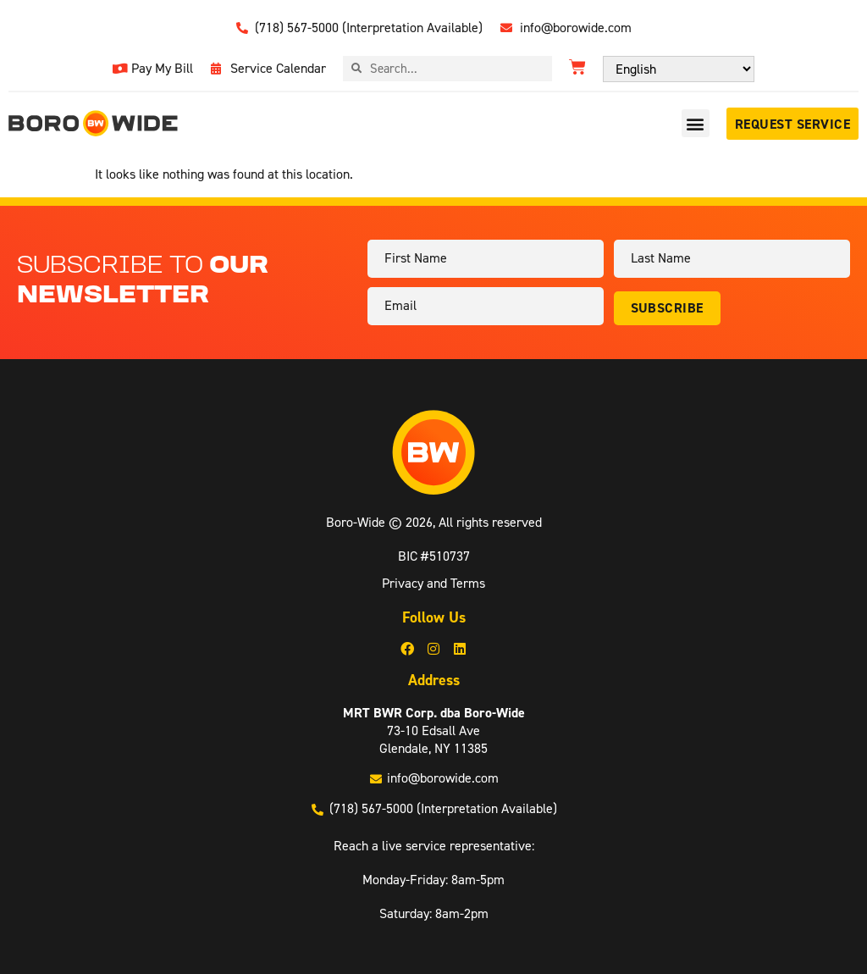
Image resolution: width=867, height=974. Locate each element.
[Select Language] (678, 69)
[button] (696, 123)
